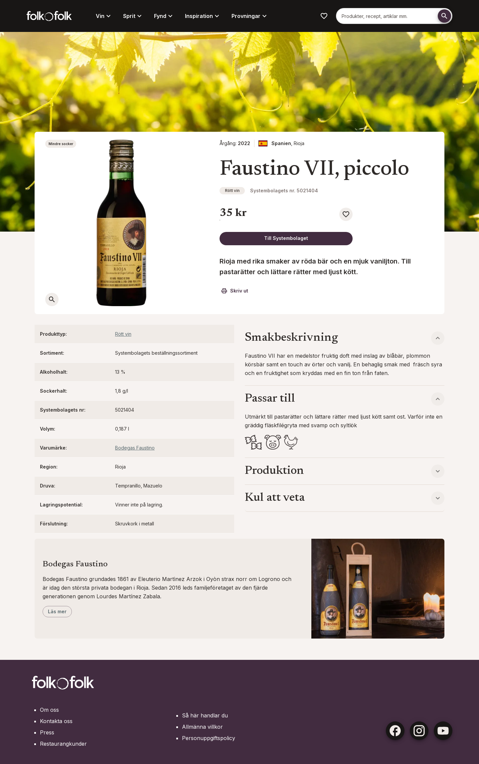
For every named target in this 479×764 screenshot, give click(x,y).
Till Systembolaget (286, 238)
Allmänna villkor (202, 726)
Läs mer (57, 611)
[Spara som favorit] (346, 214)
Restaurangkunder (63, 743)
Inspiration (203, 16)
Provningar (250, 16)
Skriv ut (234, 290)
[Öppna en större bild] (52, 299)
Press (47, 732)
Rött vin (232, 190)
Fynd (164, 16)
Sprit (133, 16)
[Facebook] (395, 730)
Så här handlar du (205, 715)
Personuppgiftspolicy (208, 738)
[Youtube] (443, 730)
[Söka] (444, 16)
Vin (104, 16)
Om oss (49, 709)
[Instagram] (419, 730)
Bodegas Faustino (135, 448)
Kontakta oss (56, 721)
